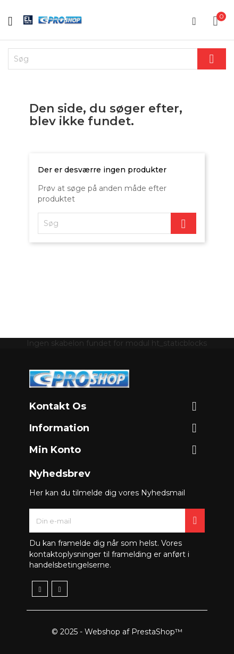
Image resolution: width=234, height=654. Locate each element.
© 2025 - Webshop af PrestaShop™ (117, 631)
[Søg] (117, 58)
